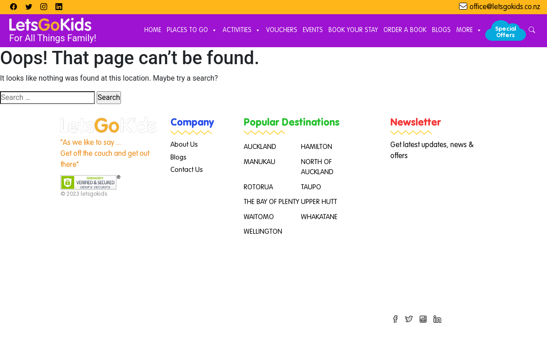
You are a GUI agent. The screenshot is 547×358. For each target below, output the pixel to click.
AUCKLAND (260, 146)
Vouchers (281, 30)
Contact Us (186, 169)
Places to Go (192, 30)
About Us (184, 144)
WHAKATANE (319, 217)
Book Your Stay (353, 30)
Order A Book (405, 30)
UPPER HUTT (319, 201)
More (469, 30)
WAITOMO (259, 217)
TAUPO (311, 187)
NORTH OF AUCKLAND (317, 167)
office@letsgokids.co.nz (505, 7)
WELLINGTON (263, 231)
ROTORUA (258, 187)
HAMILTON (316, 146)
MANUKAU (259, 162)
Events (313, 30)
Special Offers (505, 32)
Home (152, 30)
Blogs (441, 30)
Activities (242, 30)
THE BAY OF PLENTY (271, 201)
